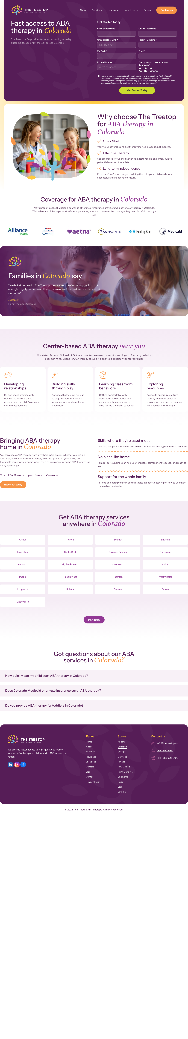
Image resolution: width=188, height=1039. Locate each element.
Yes (140, 71)
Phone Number (105, 62)
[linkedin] (10, 765)
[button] (94, 676)
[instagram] (17, 765)
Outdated (154, 71)
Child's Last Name (148, 28)
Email (142, 51)
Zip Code (102, 51)
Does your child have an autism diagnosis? (153, 63)
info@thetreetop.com (168, 743)
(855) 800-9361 (165, 750)
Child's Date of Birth (107, 40)
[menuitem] (80, 10)
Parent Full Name (148, 40)
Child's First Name (106, 28)
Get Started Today (137, 90)
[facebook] (23, 765)
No (145, 71)
